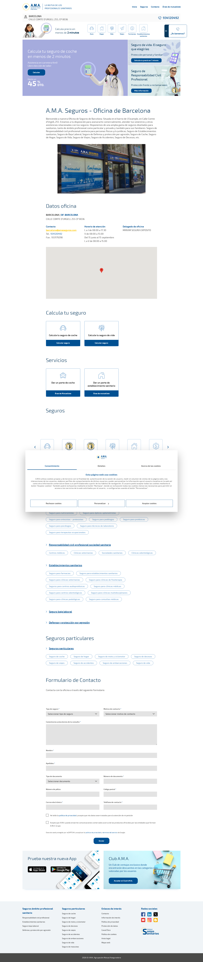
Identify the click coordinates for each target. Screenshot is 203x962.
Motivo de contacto (112, 709)
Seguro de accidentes (84, 663)
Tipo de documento (54, 776)
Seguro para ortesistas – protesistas (66, 519)
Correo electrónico (54, 802)
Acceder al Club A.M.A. (123, 880)
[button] (35, 447)
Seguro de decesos (143, 656)
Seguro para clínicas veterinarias (64, 579)
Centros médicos (57, 552)
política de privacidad (67, 815)
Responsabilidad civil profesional (35, 917)
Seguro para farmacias (59, 573)
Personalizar (101, 503)
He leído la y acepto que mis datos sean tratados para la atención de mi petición (91, 815)
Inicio (134, 6)
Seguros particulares (61, 648)
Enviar (101, 841)
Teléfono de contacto (113, 802)
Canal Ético (106, 930)
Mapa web (106, 942)
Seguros (144, 6)
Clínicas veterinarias (83, 552)
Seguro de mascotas (70, 946)
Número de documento (114, 776)
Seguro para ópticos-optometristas (99, 513)
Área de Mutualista (63, 393)
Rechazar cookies (53, 503)
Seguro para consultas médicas (104, 599)
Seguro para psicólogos (60, 525)
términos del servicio (110, 832)
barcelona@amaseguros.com (61, 230)
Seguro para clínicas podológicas (64, 599)
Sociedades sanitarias (112, 552)
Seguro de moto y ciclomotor (111, 656)
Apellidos (50, 763)
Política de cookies (109, 934)
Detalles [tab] (101, 466)
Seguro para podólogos (103, 519)
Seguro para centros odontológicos (65, 592)
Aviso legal (106, 938)
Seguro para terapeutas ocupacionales (67, 532)
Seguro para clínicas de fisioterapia (105, 579)
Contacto (155, 6)
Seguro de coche (57, 656)
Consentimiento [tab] (52, 466)
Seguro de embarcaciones (115, 663)
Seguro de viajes (56, 663)
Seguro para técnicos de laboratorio (97, 525)
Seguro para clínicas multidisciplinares (109, 592)
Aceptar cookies (149, 503)
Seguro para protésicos (134, 519)
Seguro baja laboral (60, 611)
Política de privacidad (110, 922)
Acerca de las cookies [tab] (151, 466)
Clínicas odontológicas (142, 552)
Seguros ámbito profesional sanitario (37, 910)
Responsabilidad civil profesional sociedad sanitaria (80, 544)
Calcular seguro (63, 343)
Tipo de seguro (52, 709)
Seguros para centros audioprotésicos (67, 586)
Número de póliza (53, 789)
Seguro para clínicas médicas (107, 586)
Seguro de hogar (81, 656)
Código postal (110, 789)
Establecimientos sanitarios (65, 565)
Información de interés (111, 917)
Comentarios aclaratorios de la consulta (63, 722)
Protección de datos (110, 926)
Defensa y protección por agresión (69, 622)
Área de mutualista (171, 6)
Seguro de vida (143, 663)
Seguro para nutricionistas (61, 513)
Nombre (50, 750)
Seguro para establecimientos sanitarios (98, 573)
